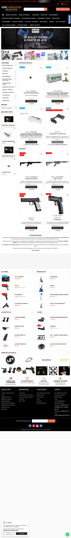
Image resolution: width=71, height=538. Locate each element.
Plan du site (4, 409)
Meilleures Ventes (7, 112)
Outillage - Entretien (31, 21)
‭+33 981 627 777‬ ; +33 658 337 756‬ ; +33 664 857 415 (26, 1)
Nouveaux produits (25, 63)
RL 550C (52, 285)
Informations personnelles (43, 393)
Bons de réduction (41, 403)
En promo (22, 149)
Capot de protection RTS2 (58, 344)
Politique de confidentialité (10, 530)
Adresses (39, 401)
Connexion (67, 1)
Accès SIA (21, 399)
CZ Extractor (6, 172)
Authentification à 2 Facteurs (8, 405)
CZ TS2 (31, 219)
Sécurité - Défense (17, 21)
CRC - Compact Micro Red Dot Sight (59, 335)
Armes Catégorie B (11, 15)
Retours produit (40, 395)
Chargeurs (35, 15)
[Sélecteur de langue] (65, 4)
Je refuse (8, 533)
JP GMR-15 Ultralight (31, 179)
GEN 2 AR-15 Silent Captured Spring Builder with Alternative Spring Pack (31, 134)
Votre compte (41, 389)
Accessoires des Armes (28, 18)
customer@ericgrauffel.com (62, 415)
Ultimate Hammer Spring (9, 141)
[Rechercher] (35, 9)
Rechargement (53, 15)
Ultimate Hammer (20, 317)
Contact (3, 1)
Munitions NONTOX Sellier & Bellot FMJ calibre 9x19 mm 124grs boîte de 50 (9, 156)
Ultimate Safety (19, 326)
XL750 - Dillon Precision (57, 303)
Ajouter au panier (31, 101)
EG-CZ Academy (60, 21)
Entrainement (6, 21)
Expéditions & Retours (6, 399)
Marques (4, 105)
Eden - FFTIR (22, 401)
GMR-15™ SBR (57, 179)
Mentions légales (5, 401)
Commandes (40, 397)
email (47, 384)
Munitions (44, 15)
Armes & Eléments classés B (26, 395)
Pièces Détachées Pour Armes (11, 18)
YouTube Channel (22, 25)
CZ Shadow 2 (57, 219)
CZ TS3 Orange (19, 276)
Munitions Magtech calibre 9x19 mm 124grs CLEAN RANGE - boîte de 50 (57, 93)
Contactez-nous (5, 407)
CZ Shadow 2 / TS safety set (57, 134)
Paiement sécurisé (6, 397)
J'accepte (21, 533)
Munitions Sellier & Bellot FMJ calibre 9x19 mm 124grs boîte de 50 (9, 125)
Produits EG (55, 18)
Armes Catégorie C (24, 15)
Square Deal (53, 276)
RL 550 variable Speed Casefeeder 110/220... (59, 294)
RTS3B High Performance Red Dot (59, 317)
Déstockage (43, 21)
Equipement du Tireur (43, 18)
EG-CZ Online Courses (8, 25)
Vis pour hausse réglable (31, 93)
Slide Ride (53, 326)
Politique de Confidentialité (8, 403)
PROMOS (51, 21)
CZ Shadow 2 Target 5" (21, 303)
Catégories (5, 63)
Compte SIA (22, 393)
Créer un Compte (35, 25)
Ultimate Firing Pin (20, 344)
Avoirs (38, 399)
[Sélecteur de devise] (59, 4)
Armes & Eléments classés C (26, 397)
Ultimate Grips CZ (20, 335)
